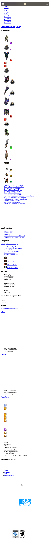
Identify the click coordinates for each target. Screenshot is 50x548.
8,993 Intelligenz (8, 231)
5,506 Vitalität (8, 233)
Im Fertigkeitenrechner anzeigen (9, 244)
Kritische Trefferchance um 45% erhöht (14, 236)
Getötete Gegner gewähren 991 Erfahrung (15, 237)
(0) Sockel (7, 234)
